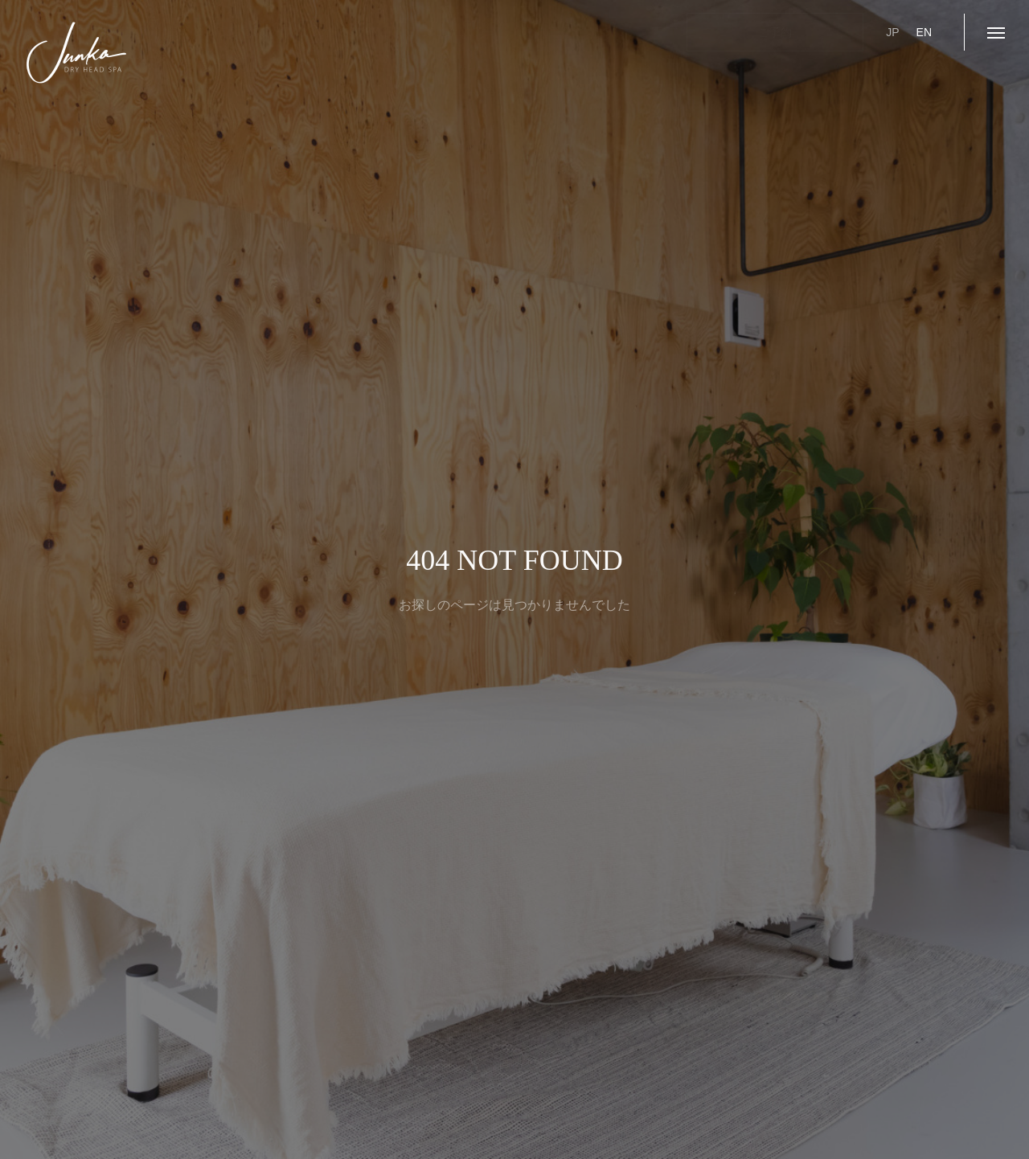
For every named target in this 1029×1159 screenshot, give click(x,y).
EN (924, 32)
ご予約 (775, 32)
